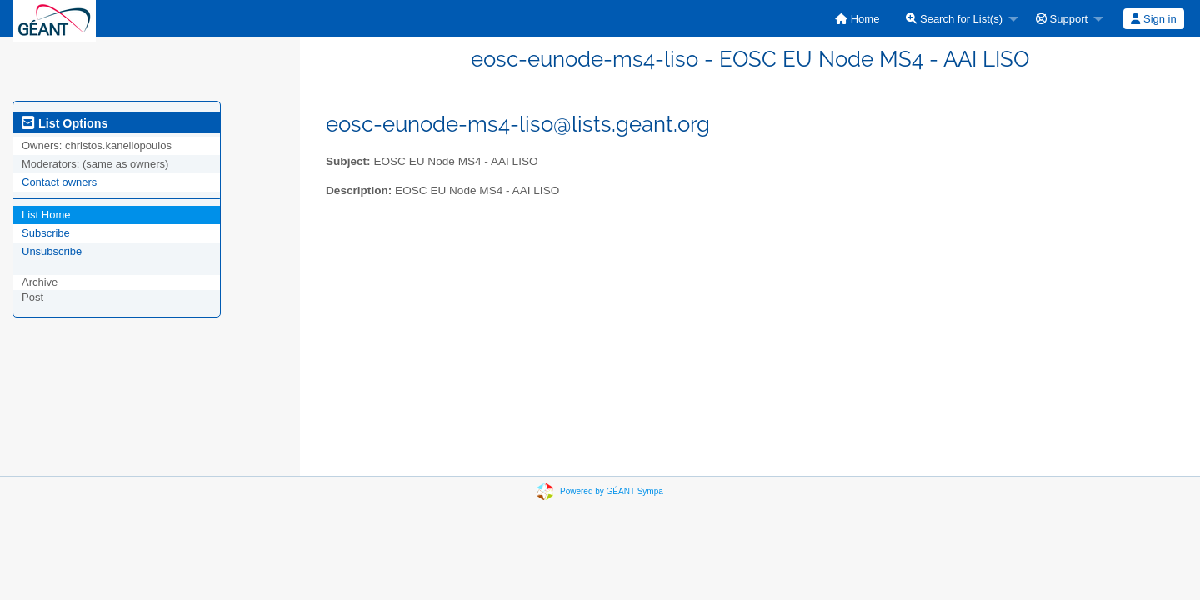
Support (1062, 18)
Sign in (1153, 18)
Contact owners (59, 182)
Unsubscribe (52, 251)
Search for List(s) (954, 18)
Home (857, 18)
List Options (65, 123)
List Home (46, 214)
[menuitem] (857, 19)
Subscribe (46, 233)
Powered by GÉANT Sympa (611, 491)
